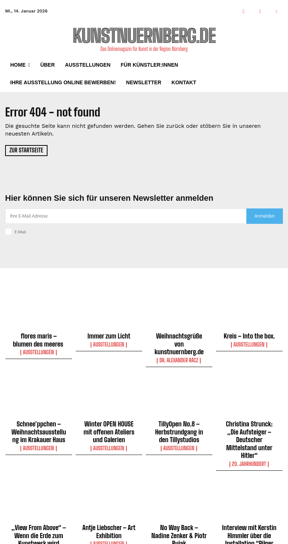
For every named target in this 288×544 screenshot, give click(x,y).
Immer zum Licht (109, 335)
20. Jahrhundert (249, 433)
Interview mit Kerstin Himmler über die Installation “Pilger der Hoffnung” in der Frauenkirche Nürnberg (249, 509)
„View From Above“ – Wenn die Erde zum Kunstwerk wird (39, 503)
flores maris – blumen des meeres (39, 338)
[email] (125, 216)
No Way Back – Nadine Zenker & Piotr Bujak (179, 499)
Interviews (249, 530)
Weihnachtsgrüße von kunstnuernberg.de (179, 338)
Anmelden (264, 216)
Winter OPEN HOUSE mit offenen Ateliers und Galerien (109, 419)
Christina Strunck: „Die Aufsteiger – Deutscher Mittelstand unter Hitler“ (249, 419)
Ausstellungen (38, 349)
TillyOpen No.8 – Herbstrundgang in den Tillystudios (179, 419)
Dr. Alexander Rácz (179, 349)
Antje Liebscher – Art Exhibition (109, 499)
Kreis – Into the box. (249, 335)
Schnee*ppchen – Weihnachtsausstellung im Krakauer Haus (38, 419)
